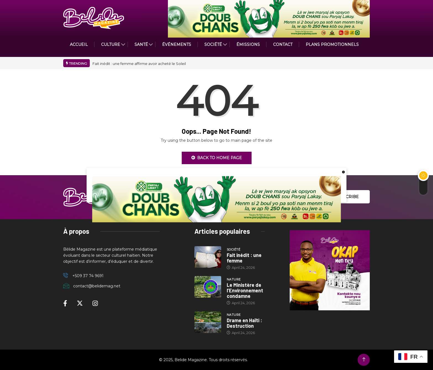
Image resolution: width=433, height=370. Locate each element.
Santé (141, 44)
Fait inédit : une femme (244, 258)
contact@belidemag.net (96, 286)
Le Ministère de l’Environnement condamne (245, 290)
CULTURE (110, 44)
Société (213, 44)
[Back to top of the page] (364, 360)
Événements (176, 44)
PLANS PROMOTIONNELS (332, 44)
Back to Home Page (216, 157)
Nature (234, 279)
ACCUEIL (79, 44)
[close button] (343, 171)
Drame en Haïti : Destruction (244, 323)
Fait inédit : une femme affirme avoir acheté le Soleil (139, 63)
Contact (282, 44)
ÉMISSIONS (248, 44)
